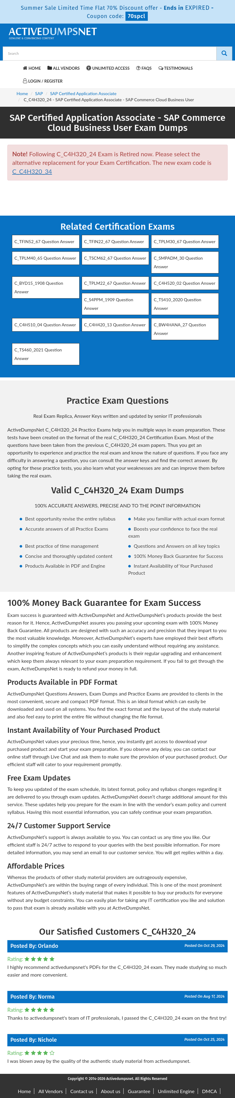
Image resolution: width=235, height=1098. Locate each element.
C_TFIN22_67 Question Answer (114, 241)
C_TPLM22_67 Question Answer (115, 283)
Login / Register (42, 80)
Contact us (81, 1091)
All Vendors (63, 68)
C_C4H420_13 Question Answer (115, 324)
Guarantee (139, 1091)
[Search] (224, 53)
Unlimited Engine (176, 1091)
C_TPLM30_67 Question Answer (184, 241)
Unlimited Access (107, 68)
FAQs (143, 68)
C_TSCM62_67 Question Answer (115, 258)
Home (32, 68)
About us (110, 1091)
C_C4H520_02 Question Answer (184, 283)
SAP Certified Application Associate (83, 93)
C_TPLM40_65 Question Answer (45, 258)
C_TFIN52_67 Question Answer (44, 241)
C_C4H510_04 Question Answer (45, 324)
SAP (39, 93)
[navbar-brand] (15, 67)
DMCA (209, 1091)
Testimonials (176, 68)
